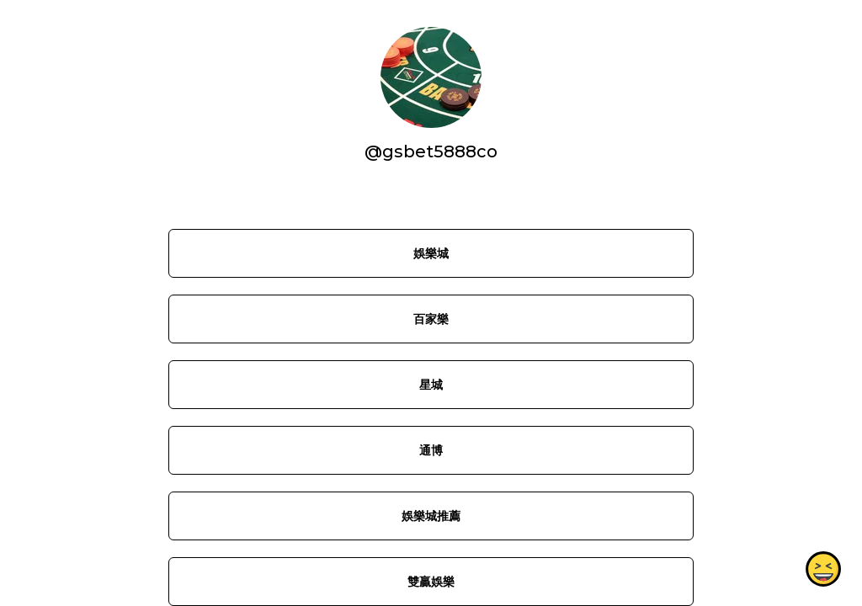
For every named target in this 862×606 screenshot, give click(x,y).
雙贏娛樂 (431, 581)
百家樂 (431, 319)
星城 (431, 384)
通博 (431, 450)
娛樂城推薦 (431, 516)
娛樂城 (431, 253)
